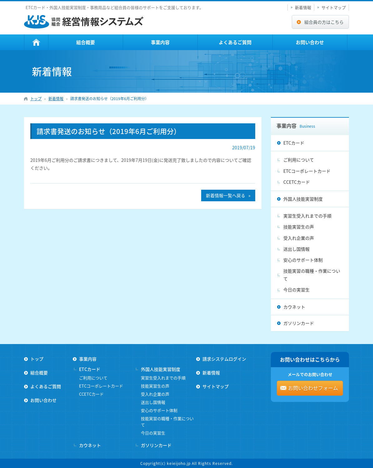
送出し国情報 (296, 249)
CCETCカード (296, 182)
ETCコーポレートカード (307, 171)
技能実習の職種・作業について (311, 275)
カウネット (294, 307)
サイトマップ (333, 7)
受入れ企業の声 (298, 238)
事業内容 (160, 42)
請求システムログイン (224, 359)
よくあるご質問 (235, 42)
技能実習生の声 (298, 227)
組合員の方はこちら (324, 22)
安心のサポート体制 (303, 260)
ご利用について (298, 160)
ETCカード (293, 143)
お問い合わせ (310, 42)
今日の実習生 (296, 289)
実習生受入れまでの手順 (307, 216)
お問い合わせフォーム (313, 388)
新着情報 (303, 7)
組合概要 (85, 42)
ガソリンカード (298, 323)
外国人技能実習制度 (303, 199)
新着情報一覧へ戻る (225, 195)
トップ (36, 42)
